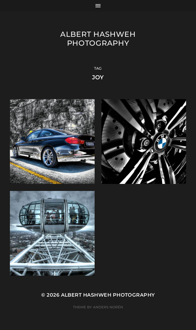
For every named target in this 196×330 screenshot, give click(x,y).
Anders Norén (108, 307)
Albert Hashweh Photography (98, 38)
